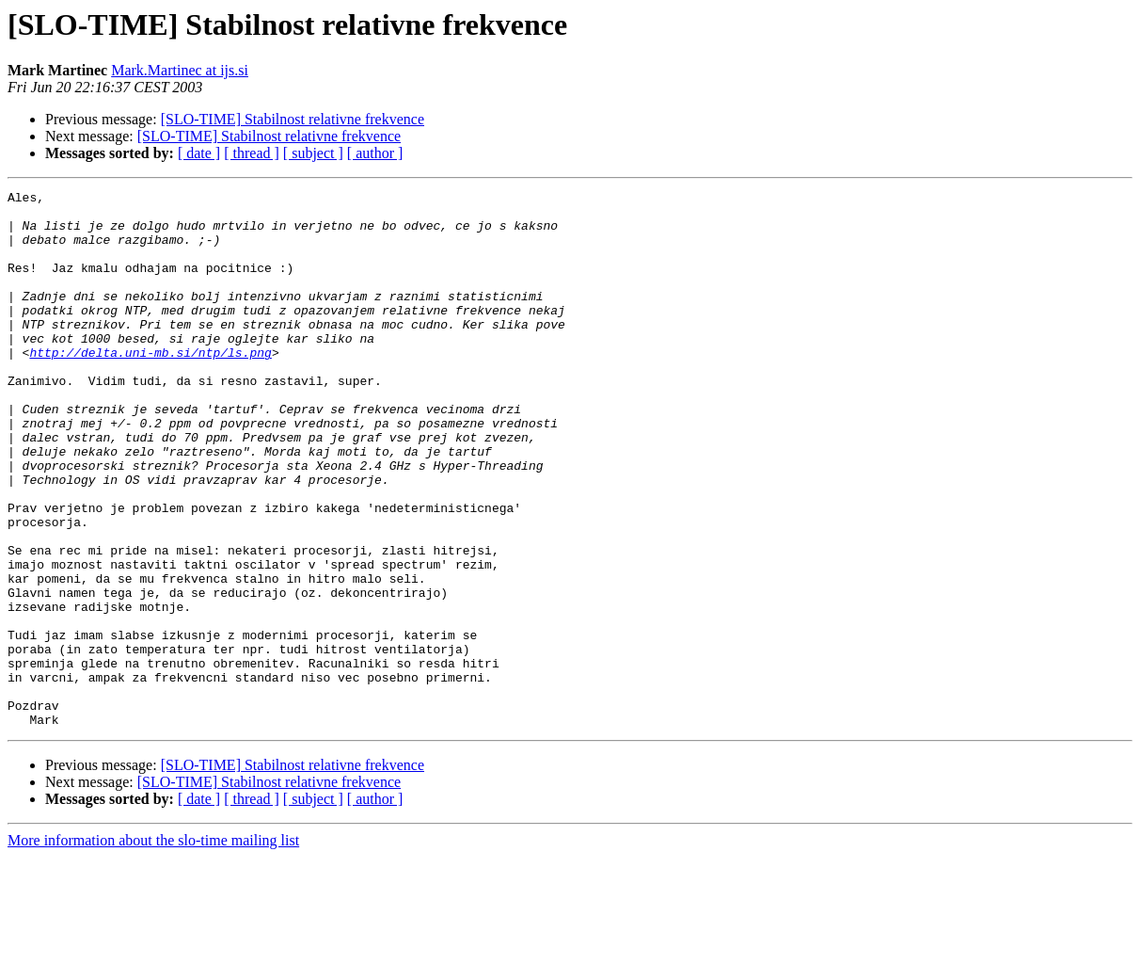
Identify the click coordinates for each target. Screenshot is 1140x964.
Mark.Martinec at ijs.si (179, 70)
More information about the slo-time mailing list (153, 948)
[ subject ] (313, 153)
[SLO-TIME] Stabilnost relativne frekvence (292, 119)
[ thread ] (251, 153)
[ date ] (199, 153)
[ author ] (375, 153)
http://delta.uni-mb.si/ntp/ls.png (150, 386)
